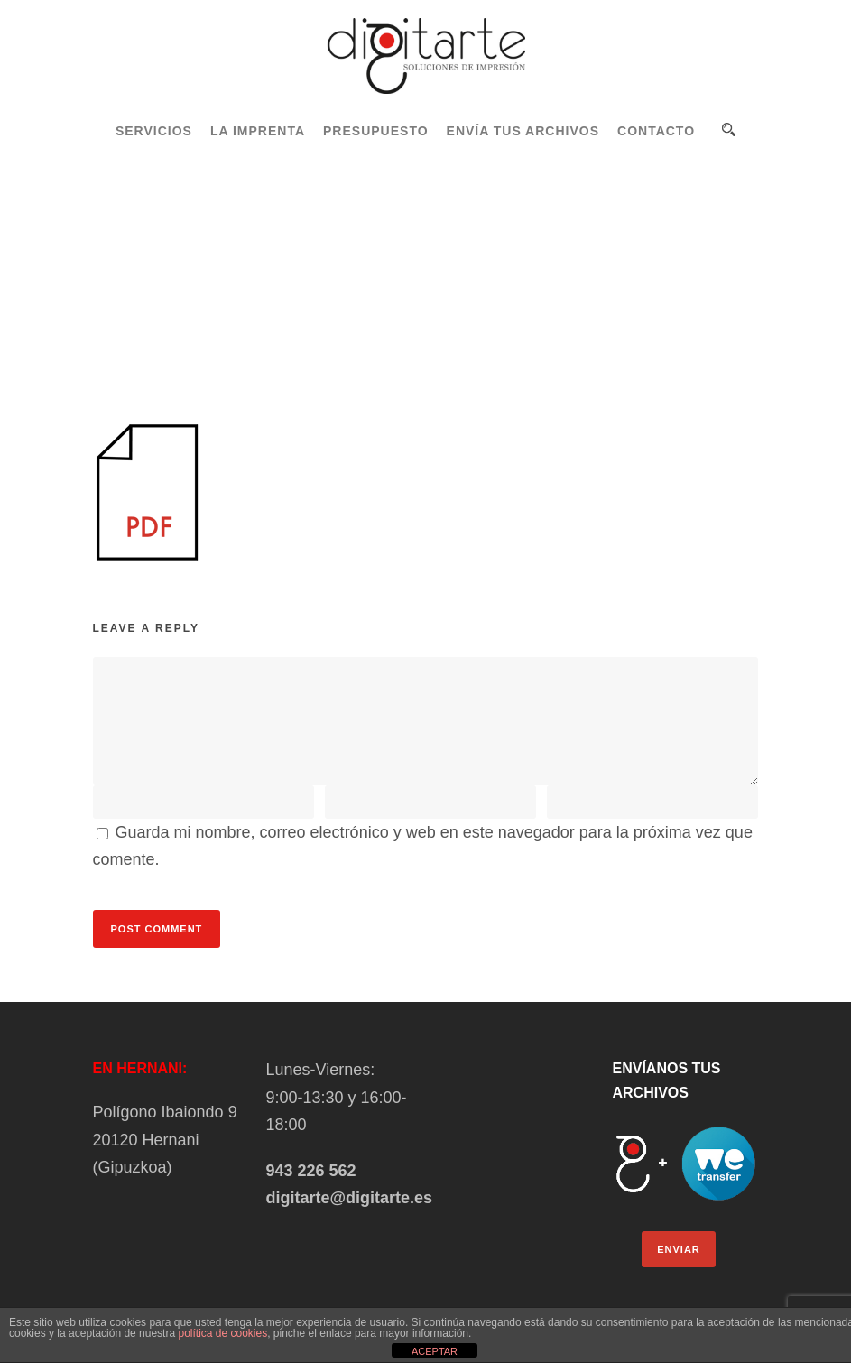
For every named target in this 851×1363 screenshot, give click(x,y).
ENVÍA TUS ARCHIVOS (523, 131)
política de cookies (222, 1333)
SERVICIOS (154, 131)
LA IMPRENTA (257, 131)
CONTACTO (656, 131)
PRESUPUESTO (376, 131)
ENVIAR (678, 1249)
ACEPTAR (435, 1351)
